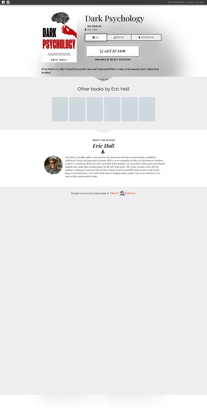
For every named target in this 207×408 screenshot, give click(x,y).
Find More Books (176, 2)
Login (200, 2)
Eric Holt (92, 29)
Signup (190, 2)
